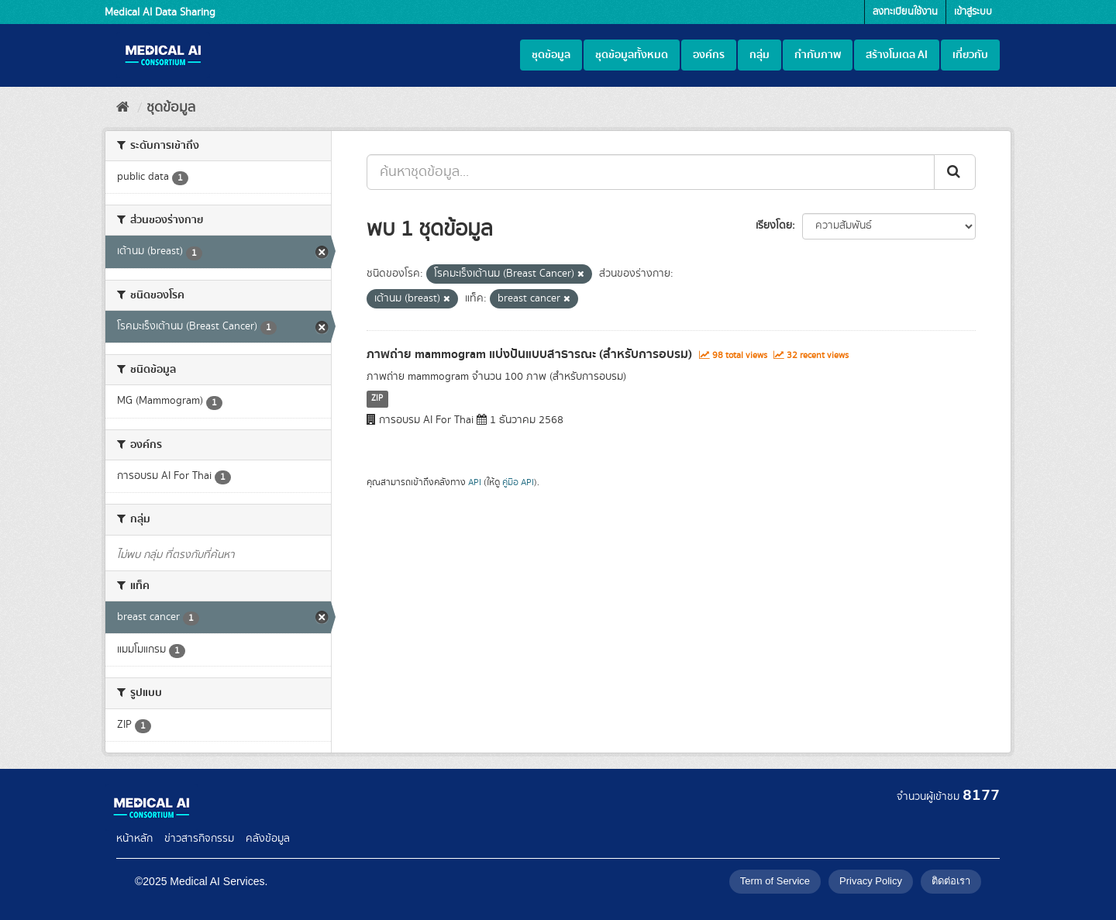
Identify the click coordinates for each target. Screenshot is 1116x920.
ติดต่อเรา (951, 881)
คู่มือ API (518, 482)
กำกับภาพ (817, 55)
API (474, 482)
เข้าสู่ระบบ (973, 12)
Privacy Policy (870, 881)
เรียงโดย (774, 225)
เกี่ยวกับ (970, 55)
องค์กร (709, 55)
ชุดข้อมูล (551, 55)
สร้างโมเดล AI (897, 55)
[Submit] (955, 172)
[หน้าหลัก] (122, 108)
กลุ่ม (759, 55)
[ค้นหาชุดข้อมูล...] (651, 172)
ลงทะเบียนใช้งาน (905, 12)
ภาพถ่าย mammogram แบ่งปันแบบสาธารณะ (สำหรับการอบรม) (529, 354)
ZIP (377, 399)
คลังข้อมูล (268, 838)
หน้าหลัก (134, 838)
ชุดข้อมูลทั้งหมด (631, 55)
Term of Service (775, 881)
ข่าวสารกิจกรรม (199, 838)
